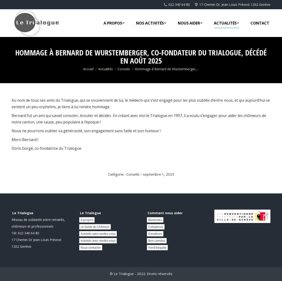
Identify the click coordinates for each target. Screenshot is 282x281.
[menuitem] (114, 23)
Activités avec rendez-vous (98, 241)
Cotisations (155, 227)
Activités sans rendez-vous (98, 234)
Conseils (132, 174)
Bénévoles (155, 220)
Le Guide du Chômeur (95, 227)
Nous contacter (91, 248)
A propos (87, 220)
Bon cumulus (156, 241)
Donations (155, 234)
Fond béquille (157, 248)
